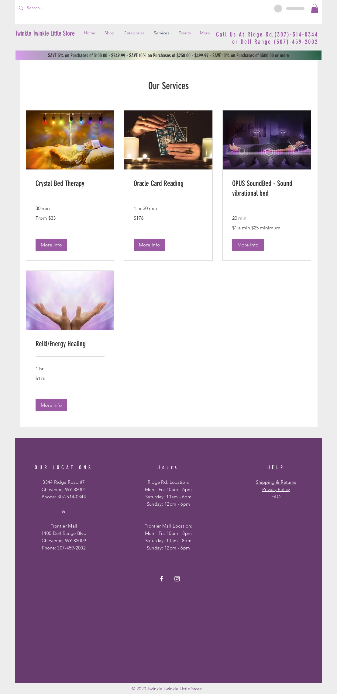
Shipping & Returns (276, 482)
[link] (70, 184)
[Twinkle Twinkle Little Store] (45, 33)
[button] (314, 8)
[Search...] (47, 8)
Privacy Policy (276, 489)
